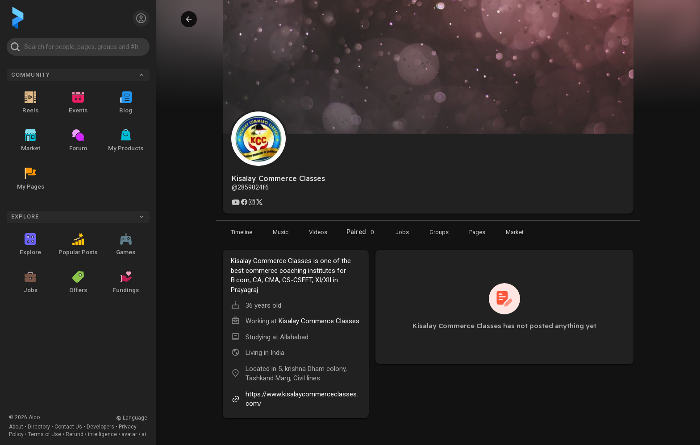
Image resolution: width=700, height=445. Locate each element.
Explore (30, 244)
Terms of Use (44, 434)
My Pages (30, 179)
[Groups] (439, 232)
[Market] (402, 232)
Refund (74, 434)
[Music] (280, 232)
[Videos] (318, 232)
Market (30, 140)
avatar (129, 434)
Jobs (31, 282)
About (16, 427)
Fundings (126, 282)
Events (78, 102)
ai (144, 434)
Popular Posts (77, 244)
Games (125, 244)
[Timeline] (241, 232)
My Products (125, 140)
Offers (78, 282)
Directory (39, 427)
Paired (361, 232)
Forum (78, 140)
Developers (100, 427)
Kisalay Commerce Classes (319, 321)
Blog (125, 102)
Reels (30, 102)
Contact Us (68, 427)
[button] (78, 47)
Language (131, 418)
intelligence (102, 434)
